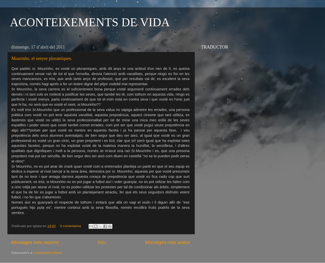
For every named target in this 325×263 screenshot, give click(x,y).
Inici (102, 242)
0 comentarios (70, 226)
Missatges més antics (167, 242)
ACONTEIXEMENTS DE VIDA (90, 22)
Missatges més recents (35, 242)
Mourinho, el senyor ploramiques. (41, 58)
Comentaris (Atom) (48, 253)
